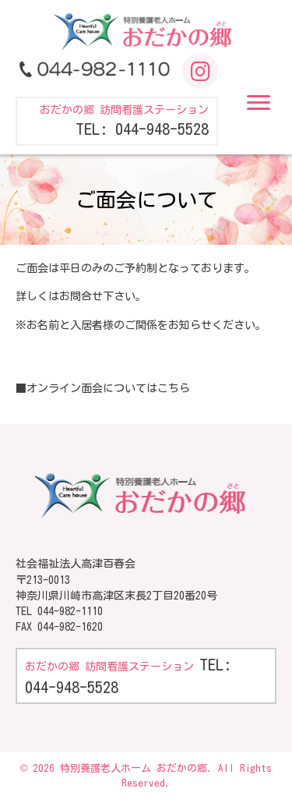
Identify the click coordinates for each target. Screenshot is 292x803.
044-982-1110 (70, 611)
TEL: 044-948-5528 (142, 128)
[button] (258, 103)
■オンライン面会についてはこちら (103, 388)
